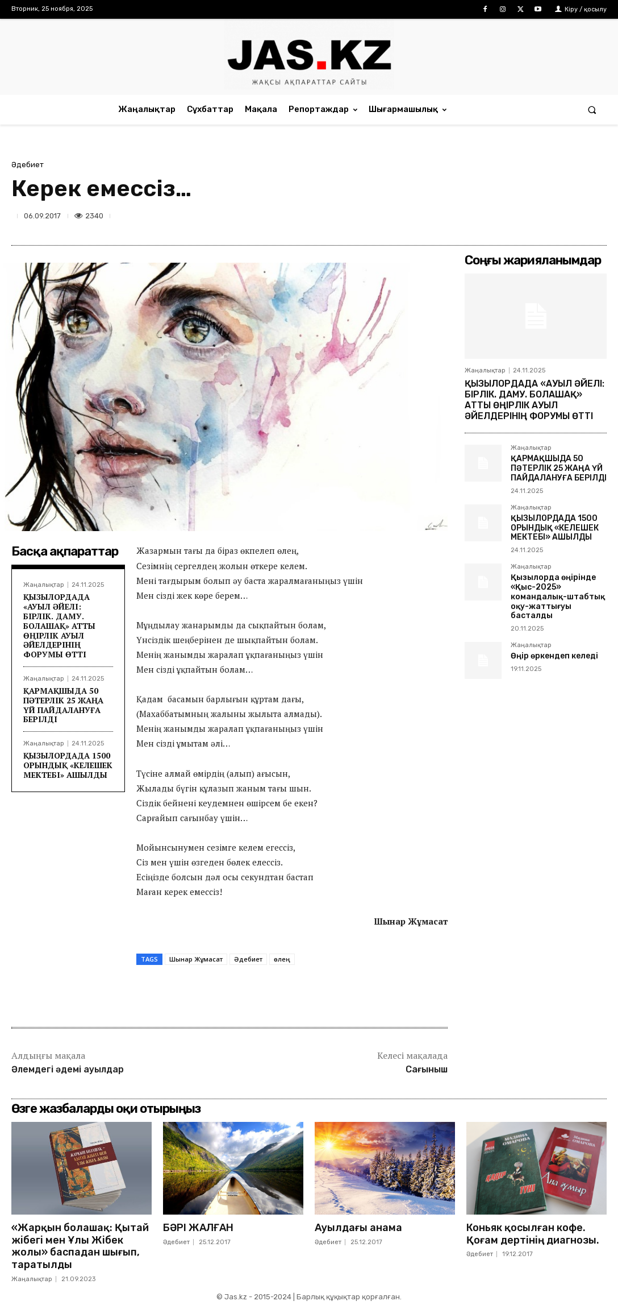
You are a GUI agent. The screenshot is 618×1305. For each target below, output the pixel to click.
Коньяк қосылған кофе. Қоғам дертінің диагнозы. (532, 1233)
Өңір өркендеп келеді (554, 656)
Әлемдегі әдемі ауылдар (67, 1069)
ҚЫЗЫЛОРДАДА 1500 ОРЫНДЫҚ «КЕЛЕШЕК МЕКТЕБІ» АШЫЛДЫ (67, 765)
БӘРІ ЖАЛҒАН (198, 1227)
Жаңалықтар (43, 585)
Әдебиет (27, 164)
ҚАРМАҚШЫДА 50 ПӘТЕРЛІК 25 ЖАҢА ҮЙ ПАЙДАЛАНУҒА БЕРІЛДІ (63, 704)
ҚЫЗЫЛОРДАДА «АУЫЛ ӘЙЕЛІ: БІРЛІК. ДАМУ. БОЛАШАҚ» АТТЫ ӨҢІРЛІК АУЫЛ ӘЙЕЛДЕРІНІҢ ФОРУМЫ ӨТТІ (59, 625)
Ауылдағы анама (358, 1227)
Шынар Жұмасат (196, 959)
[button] (592, 109)
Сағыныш (427, 1069)
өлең (282, 959)
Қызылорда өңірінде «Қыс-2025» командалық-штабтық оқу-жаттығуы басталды (558, 596)
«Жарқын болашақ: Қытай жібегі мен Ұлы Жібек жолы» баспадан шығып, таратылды (80, 1246)
